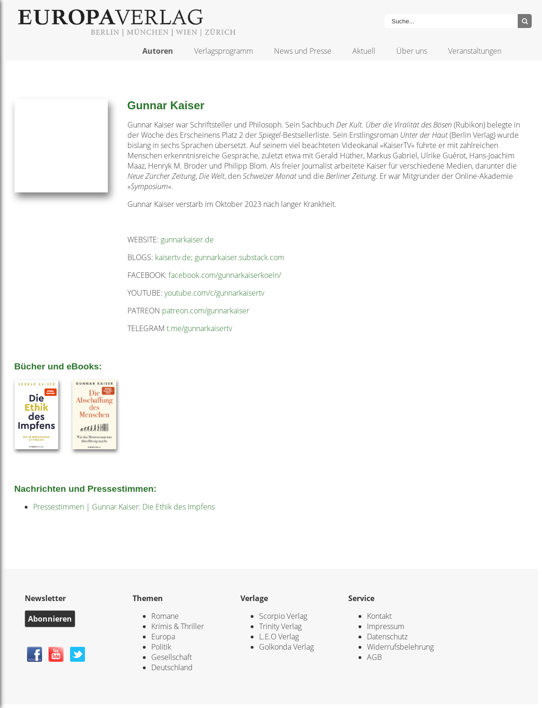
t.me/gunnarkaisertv (199, 328)
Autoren (157, 51)
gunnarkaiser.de (187, 239)
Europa (163, 636)
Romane (165, 616)
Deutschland (172, 667)
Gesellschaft (171, 657)
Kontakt (379, 616)
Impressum (385, 626)
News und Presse (302, 51)
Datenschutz (387, 636)
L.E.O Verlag (279, 636)
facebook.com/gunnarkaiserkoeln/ (225, 275)
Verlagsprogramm (223, 51)
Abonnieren (50, 619)
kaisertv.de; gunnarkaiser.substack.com (219, 257)
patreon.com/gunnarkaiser (205, 310)
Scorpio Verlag (283, 616)
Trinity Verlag (280, 626)
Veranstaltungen (474, 51)
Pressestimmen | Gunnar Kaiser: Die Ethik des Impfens (124, 507)
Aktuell (363, 51)
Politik (161, 647)
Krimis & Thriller (177, 626)
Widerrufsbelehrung (400, 647)
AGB (374, 657)
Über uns (411, 51)
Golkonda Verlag (286, 647)
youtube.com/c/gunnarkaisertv (214, 293)
